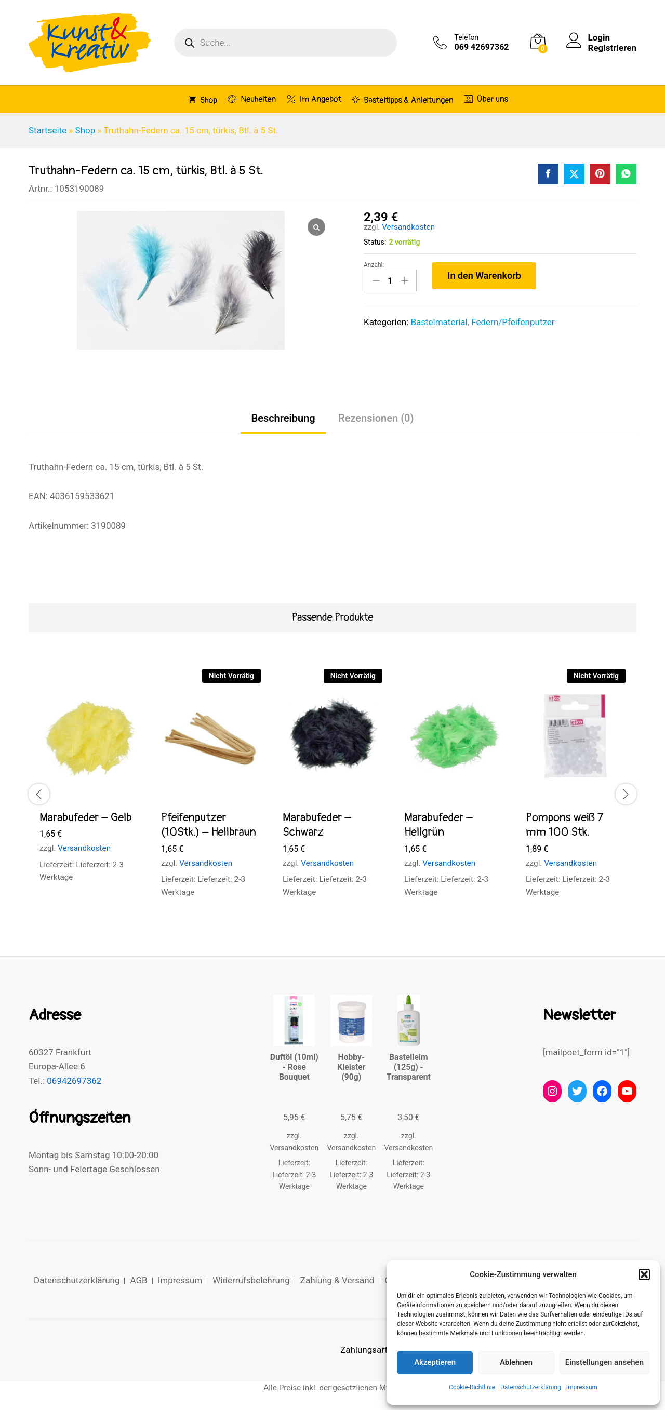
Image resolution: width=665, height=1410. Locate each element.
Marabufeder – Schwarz (317, 825)
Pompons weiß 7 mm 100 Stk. (564, 825)
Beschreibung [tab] (283, 418)
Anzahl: (374, 265)
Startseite (47, 130)
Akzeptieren (435, 1362)
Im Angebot (314, 99)
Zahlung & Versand (337, 1280)
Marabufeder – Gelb (85, 817)
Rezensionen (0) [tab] (376, 418)
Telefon (467, 37)
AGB (138, 1280)
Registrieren (612, 48)
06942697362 (74, 1081)
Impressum (581, 1387)
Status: (375, 242)
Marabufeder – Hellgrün (438, 825)
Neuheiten (252, 99)
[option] (89, 785)
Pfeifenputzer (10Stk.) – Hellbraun (208, 825)
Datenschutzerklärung (530, 1387)
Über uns (486, 99)
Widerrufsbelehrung (251, 1280)
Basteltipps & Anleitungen (403, 99)
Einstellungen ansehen (604, 1362)
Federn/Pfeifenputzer (512, 322)
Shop (203, 99)
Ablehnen (516, 1362)
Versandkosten (408, 227)
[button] (644, 1274)
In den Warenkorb (484, 275)
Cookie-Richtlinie (472, 1387)
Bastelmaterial (438, 322)
